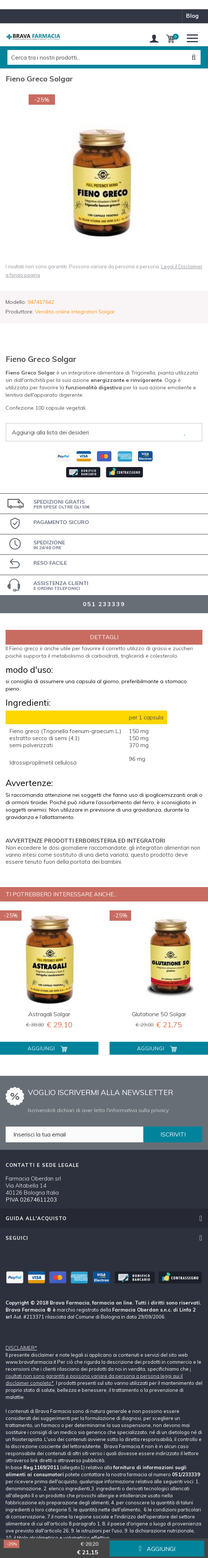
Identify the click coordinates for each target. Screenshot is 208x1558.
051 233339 (104, 604)
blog (192, 15)
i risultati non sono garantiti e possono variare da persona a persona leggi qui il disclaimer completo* (98, 1376)
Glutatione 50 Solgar (159, 1014)
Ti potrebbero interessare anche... (61, 894)
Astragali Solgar (49, 1014)
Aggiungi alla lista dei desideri (50, 432)
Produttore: (19, 311)
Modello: (16, 302)
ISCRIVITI (173, 1134)
